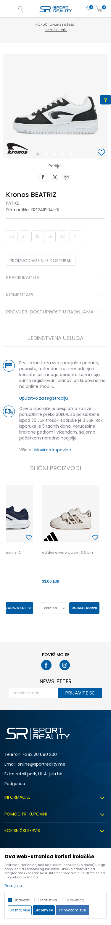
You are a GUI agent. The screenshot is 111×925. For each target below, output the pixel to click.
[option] (55, 106)
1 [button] (39, 155)
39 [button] (49, 236)
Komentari (55, 295)
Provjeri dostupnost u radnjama (55, 312)
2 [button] (47, 155)
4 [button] (64, 155)
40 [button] (62, 236)
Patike (12, 203)
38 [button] (37, 236)
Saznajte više (56, 30)
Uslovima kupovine (52, 450)
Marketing (75, 900)
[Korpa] (99, 9)
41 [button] (75, 236)
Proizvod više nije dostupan (41, 261)
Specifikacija (55, 278)
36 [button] (11, 236)
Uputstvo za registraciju (43, 398)
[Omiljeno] (88, 8)
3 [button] (55, 155)
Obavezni (21, 900)
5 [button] (72, 155)
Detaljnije (13, 885)
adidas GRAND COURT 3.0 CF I (67, 552)
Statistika (48, 900)
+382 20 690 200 (39, 754)
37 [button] (24, 236)
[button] (102, 153)
